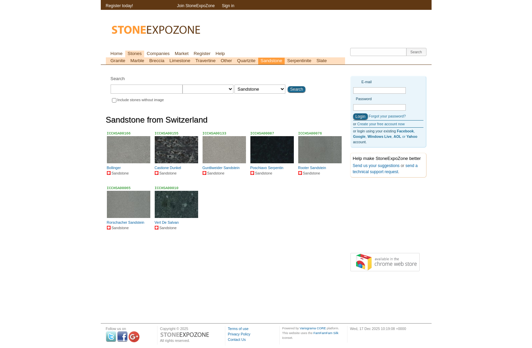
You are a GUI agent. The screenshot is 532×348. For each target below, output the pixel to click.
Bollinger (114, 168)
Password (364, 99)
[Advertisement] (384, 217)
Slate (322, 60)
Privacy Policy (239, 334)
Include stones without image (140, 100)
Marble (137, 60)
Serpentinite (299, 60)
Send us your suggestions (376, 165)
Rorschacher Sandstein (126, 222)
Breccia (156, 60)
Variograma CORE (313, 328)
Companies (158, 53)
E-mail (366, 82)
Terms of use (238, 329)
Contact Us (237, 339)
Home (117, 53)
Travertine (205, 60)
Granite (118, 60)
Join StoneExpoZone (196, 5)
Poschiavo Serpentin (267, 168)
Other (226, 60)
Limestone (179, 60)
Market (182, 53)
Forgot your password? (387, 116)
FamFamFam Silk (326, 333)
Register (202, 53)
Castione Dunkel (168, 168)
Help (220, 53)
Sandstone (271, 60)
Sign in (228, 5)
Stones (135, 53)
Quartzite (246, 60)
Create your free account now (381, 124)
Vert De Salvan (167, 222)
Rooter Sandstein (312, 168)
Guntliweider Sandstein (221, 168)
